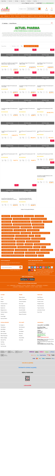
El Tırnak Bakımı (47, 221)
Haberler (2, 314)
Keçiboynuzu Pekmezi (7, 238)
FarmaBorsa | (21, 287)
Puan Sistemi (9, 18)
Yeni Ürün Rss (3, 346)
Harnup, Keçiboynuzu (38, 224)
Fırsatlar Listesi (40, 301)
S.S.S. (2, 297)
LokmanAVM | (13, 285)
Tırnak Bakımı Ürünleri (21, 250)
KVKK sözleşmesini (6, 269)
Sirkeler (31, 235)
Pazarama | (45, 285)
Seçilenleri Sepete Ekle (31, 46)
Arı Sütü (41, 255)
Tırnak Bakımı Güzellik (7, 250)
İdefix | (40, 287)
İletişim (35, 18)
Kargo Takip (3, 1)
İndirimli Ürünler (40, 299)
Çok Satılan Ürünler (41, 310)
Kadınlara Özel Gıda (38, 227)
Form (35, 16)
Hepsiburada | (39, 285)
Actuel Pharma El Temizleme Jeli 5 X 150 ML (45, 132)
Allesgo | (32, 287)
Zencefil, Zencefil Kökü (20, 230)
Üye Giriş (35, 1)
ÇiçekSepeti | (19, 285)
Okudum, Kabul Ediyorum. (10, 270)
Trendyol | (33, 285)
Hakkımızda (3, 18)
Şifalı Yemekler (4, 333)
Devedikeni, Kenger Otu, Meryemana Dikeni (12, 255)
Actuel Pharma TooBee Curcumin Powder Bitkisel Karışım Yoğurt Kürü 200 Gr (9, 64)
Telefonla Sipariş (4, 312)
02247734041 (39, 3)
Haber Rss (3, 344)
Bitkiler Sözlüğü (4, 337)
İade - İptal (21, 303)
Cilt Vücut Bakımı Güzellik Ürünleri (10, 233)
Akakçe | (37, 287)
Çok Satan (23, 16)
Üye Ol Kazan (40, 297)
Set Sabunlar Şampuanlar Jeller (42, 244)
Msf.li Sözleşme (22, 307)
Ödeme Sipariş (22, 297)
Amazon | (29, 285)
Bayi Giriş (23, 1)
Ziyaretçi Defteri (4, 318)
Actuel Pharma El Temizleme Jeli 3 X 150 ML (9, 154)
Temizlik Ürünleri (19, 252)
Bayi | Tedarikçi (25, 18)
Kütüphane (3, 325)
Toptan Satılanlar (40, 307)
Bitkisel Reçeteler (4, 335)
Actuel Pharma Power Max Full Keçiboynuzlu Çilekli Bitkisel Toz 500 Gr (9, 199)
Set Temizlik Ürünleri (7, 252)
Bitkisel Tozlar (5, 216)
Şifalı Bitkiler (3, 329)
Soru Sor (10, 1)
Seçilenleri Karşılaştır (21, 46)
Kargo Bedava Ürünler (33, 230)
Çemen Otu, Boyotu (33, 250)
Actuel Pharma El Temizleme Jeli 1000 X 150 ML (45, 109)
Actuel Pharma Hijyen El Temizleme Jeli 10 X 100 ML (9, 86)
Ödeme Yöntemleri (22, 299)
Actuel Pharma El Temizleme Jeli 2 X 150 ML (27, 154)
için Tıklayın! (42, 328)
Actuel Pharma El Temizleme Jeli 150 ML (45, 153)
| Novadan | (15, 287)
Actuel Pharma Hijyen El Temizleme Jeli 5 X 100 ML (27, 86)
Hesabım (21, 335)
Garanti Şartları (22, 305)
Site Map (2, 342)
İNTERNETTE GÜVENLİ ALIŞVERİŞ (27, 367)
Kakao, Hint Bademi (7, 230)
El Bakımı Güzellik (26, 233)
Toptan (29, 16)
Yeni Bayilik (21, 331)
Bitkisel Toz (20, 244)
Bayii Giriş (21, 333)
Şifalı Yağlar (3, 331)
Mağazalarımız (4, 310)
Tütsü (16, 16)
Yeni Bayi (16, 1)
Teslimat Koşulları (22, 301)
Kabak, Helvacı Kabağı (17, 216)
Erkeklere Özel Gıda (26, 227)
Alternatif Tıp (3, 339)
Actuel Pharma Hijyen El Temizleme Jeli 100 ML (27, 109)
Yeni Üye (29, 1)
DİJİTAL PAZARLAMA (27, 372)
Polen (43, 247)
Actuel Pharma (12, 23)
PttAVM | (24, 285)
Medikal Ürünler (29, 216)
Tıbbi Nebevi (3, 327)
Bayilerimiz (3, 307)
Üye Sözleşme (22, 327)
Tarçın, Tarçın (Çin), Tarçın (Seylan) (21, 221)
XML (47, 16)
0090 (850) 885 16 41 (41, 333)
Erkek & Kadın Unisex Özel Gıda (21, 219)
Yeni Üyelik (21, 325)
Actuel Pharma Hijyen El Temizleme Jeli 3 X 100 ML (45, 86)
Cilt (12, 16)
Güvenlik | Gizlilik (16, 18)
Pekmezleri (36, 247)
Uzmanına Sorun (4, 303)
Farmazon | (27, 287)
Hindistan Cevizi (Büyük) (42, 252)
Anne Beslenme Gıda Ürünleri (39, 219)
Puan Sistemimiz (40, 305)
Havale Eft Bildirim (22, 312)
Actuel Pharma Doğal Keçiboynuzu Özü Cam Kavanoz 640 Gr (44, 176)
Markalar (6, 16)
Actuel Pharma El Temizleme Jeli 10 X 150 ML (27, 132)
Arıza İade (21, 339)
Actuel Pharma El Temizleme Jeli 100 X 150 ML (9, 132)
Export (51, 16)
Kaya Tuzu (41, 16)
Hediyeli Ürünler (40, 303)
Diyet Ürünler (29, 244)
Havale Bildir (21, 337)
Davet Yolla (39, 312)
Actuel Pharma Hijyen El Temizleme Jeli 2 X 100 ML (9, 109)
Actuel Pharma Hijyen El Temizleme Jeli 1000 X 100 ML (27, 64)
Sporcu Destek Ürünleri (8, 235)
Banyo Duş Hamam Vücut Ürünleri (22, 224)
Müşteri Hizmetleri (22, 314)
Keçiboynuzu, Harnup (31, 255)
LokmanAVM (27, 385)
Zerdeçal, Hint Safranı (21, 235)
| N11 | (8, 285)
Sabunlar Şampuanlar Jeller (9, 247)
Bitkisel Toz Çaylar (36, 221)
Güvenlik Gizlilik (22, 310)
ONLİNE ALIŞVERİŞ (27, 363)
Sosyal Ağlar (3, 316)
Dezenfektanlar (39, 216)
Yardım (30, 18)
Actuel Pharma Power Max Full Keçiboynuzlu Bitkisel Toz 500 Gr (25, 199)
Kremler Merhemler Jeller (38, 238)
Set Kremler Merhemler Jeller (22, 238)
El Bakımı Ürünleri (6, 219)
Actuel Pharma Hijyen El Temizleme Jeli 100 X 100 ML (45, 64)
